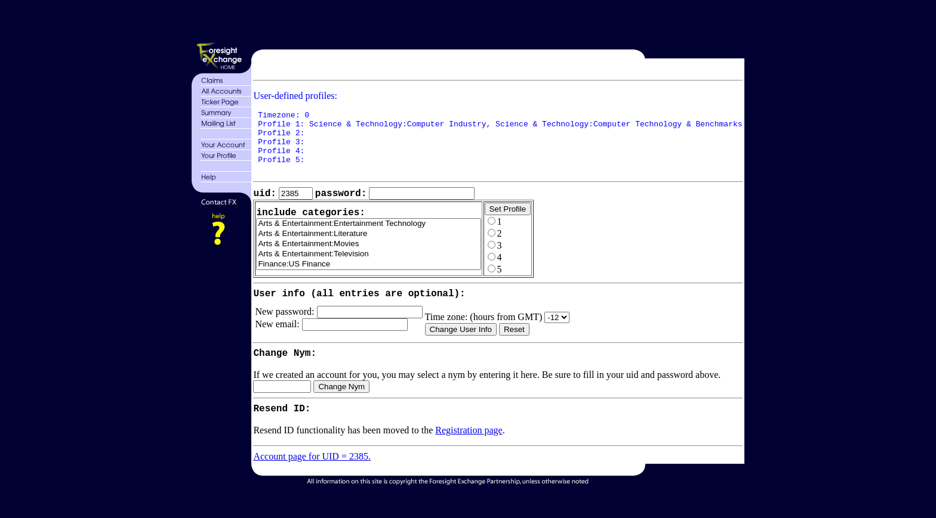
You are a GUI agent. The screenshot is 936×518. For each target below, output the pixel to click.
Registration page (468, 456)
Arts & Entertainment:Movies (369, 259)
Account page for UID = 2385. (312, 482)
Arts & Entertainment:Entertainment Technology (369, 239)
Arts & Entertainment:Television (369, 269)
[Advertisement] (496, 23)
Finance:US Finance (369, 279)
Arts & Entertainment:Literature (369, 249)
